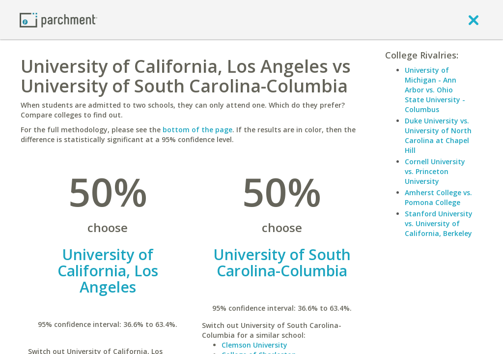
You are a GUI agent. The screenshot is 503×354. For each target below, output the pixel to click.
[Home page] (58, 19)
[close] (473, 20)
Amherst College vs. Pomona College (438, 197)
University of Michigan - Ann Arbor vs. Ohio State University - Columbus (435, 89)
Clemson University (254, 345)
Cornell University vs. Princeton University (435, 171)
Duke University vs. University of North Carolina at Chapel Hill (438, 135)
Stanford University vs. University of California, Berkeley (439, 223)
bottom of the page (197, 129)
